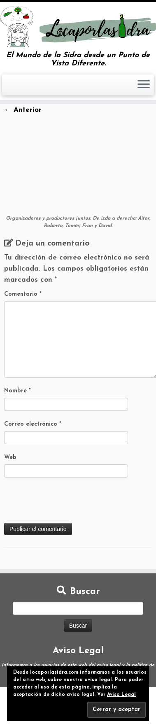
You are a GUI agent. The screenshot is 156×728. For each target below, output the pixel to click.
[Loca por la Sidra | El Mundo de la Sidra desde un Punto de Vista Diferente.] (78, 26)
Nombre (17, 391)
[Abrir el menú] (143, 85)
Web (10, 457)
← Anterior (23, 110)
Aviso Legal (121, 694)
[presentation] (66, 503)
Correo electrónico (32, 424)
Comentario (23, 294)
